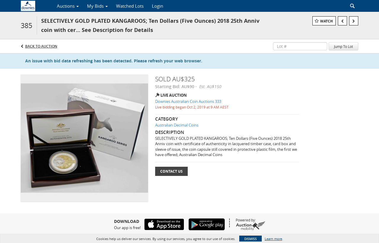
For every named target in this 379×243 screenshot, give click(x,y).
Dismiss (250, 238)
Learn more (273, 238)
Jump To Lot (343, 46)
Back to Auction (41, 46)
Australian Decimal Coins (176, 125)
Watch (326, 21)
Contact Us (171, 171)
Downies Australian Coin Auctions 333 (188, 101)
